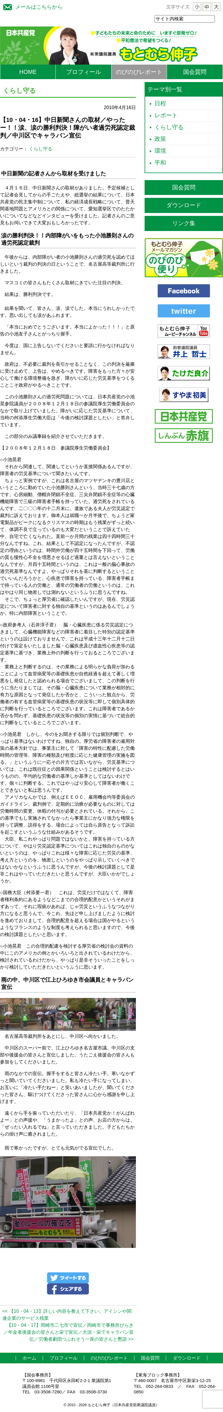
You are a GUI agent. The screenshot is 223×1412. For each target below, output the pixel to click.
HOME (28, 72)
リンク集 (183, 223)
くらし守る (40, 149)
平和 (160, 163)
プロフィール (83, 72)
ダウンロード (183, 205)
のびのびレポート (139, 72)
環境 (160, 151)
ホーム (29, 1358)
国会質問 (194, 72)
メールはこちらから (31, 6)
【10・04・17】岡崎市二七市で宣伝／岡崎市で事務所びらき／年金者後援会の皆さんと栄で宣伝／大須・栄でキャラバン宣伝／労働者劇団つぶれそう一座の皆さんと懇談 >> (68, 1332)
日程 (160, 103)
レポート (166, 115)
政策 (160, 139)
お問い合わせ (127, 1365)
